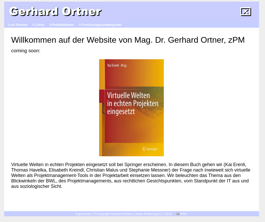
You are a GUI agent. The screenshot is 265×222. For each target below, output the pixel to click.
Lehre (39, 25)
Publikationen (63, 25)
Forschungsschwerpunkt (102, 25)
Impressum (83, 214)
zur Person (19, 25)
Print (181, 214)
